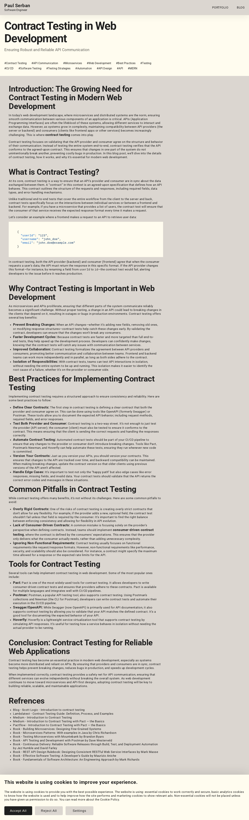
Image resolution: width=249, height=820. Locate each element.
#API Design (104, 68)
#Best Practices (125, 63)
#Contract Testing (15, 63)
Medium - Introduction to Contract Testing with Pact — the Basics (58, 721)
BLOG (241, 7)
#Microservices (72, 63)
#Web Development (99, 63)
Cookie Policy (109, 799)
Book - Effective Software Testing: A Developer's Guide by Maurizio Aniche (64, 755)
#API (120, 68)
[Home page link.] (17, 7)
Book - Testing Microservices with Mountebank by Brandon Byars (58, 736)
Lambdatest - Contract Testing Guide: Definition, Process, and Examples (63, 713)
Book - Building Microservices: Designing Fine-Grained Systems (57, 728)
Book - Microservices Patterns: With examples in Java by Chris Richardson (64, 732)
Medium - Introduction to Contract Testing (42, 717)
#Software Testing (29, 68)
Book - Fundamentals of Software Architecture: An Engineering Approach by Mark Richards (76, 759)
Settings (79, 811)
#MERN (132, 68)
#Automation (83, 68)
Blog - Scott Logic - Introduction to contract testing (49, 709)
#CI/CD (9, 68)
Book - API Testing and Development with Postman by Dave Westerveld (62, 740)
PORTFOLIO (220, 7)
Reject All (49, 811)
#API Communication (44, 63)
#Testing (145, 63)
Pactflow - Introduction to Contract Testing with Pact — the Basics (59, 724)
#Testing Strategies (58, 68)
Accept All (18, 811)
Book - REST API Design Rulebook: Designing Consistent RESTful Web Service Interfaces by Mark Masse (85, 751)
